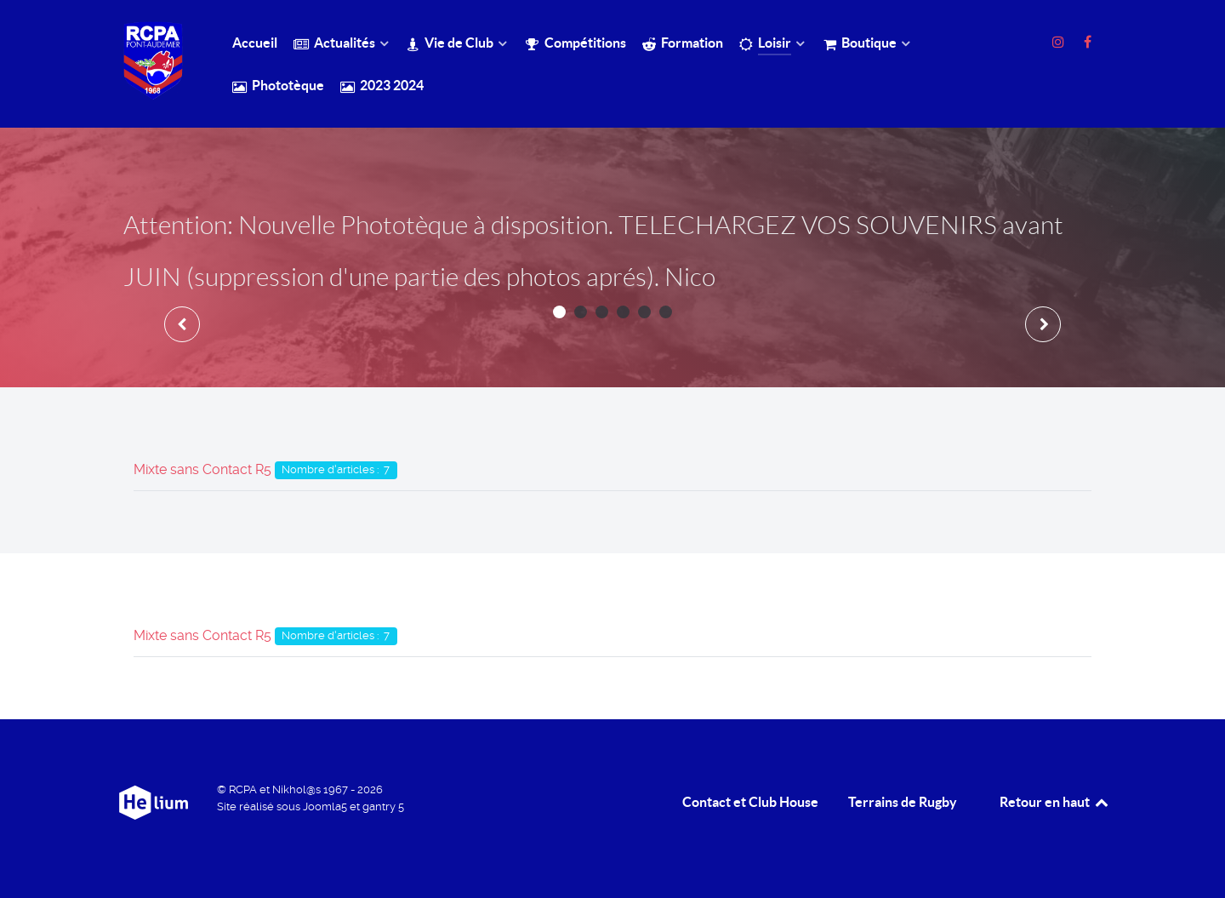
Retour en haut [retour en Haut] (1055, 801)
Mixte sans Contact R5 (202, 469)
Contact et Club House (750, 801)
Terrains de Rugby (902, 801)
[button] (559, 312)
